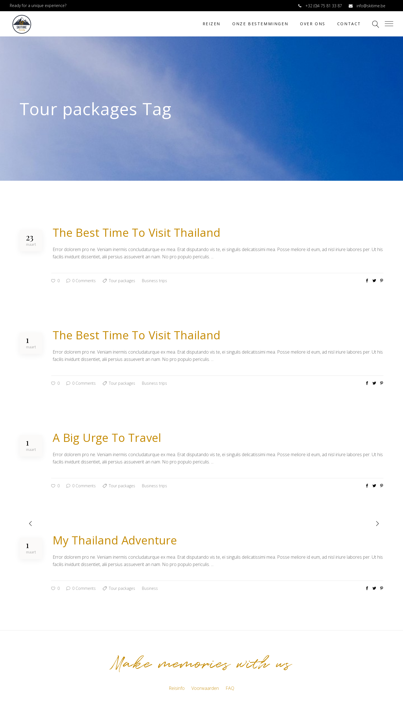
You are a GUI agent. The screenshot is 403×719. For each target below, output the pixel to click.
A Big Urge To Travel (107, 437)
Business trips (154, 280)
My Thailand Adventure (115, 540)
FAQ (230, 688)
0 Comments (81, 280)
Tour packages (122, 280)
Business (150, 588)
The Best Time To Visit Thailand (137, 232)
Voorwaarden (205, 688)
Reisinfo (177, 688)
